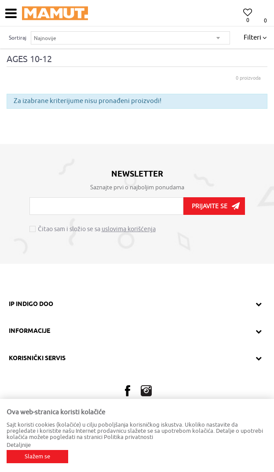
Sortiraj (17, 37)
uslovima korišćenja (129, 229)
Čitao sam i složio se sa (97, 229)
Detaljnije (19, 445)
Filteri (255, 38)
